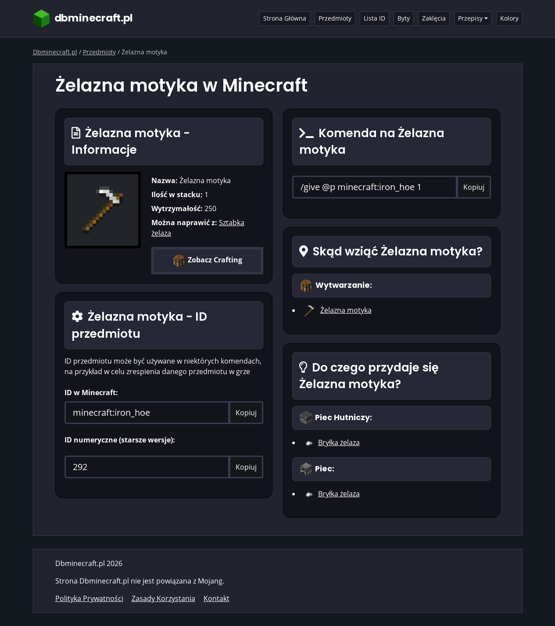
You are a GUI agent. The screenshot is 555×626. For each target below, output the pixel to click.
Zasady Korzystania (163, 598)
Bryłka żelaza (339, 442)
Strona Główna (284, 18)
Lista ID (374, 18)
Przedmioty (335, 18)
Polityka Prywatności (89, 598)
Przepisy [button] (470, 18)
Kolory (509, 18)
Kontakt (216, 598)
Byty (403, 18)
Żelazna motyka (346, 310)
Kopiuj (246, 412)
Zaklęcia (434, 18)
